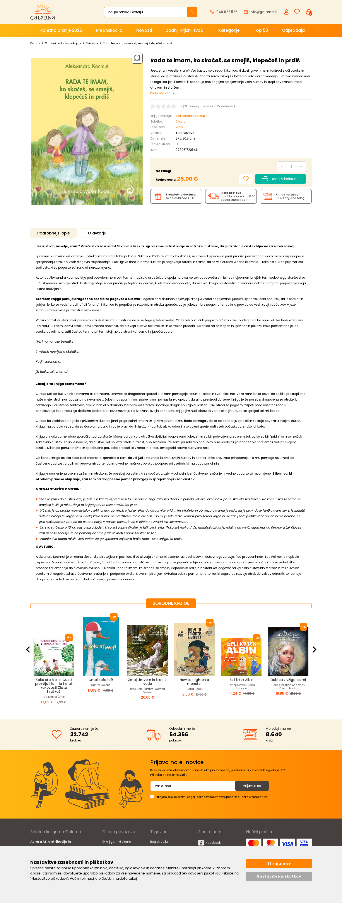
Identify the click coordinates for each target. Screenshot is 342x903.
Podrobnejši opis (53, 233)
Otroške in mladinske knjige (63, 43)
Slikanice (92, 43)
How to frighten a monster (194, 681)
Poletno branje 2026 (61, 30)
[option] (54, 660)
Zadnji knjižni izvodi (185, 30)
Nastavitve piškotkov (279, 876)
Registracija (159, 841)
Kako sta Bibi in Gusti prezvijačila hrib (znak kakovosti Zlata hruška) (54, 685)
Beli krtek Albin (241, 679)
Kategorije (229, 30)
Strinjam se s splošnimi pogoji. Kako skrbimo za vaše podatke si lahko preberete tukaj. (212, 797)
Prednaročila (109, 30)
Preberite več (160, 93)
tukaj (132, 878)
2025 (179, 127)
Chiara (181, 121)
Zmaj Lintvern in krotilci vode (147, 681)
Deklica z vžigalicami (288, 679)
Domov (35, 43)
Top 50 (261, 30)
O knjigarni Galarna (116, 841)
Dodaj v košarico (280, 179)
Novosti (144, 30)
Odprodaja (293, 30)
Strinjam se (279, 863)
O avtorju (97, 233)
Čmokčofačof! (101, 679)
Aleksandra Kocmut (190, 116)
